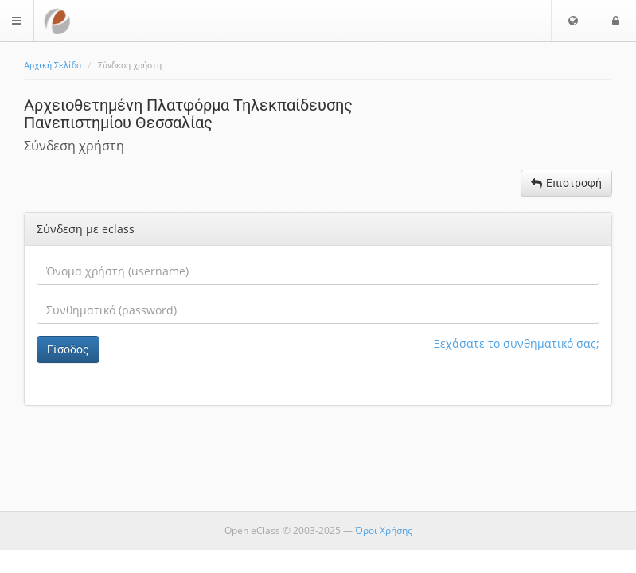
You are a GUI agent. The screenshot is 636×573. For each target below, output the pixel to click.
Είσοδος (68, 349)
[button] (573, 20)
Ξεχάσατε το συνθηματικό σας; (516, 343)
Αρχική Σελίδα (52, 65)
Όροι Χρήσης (383, 530)
